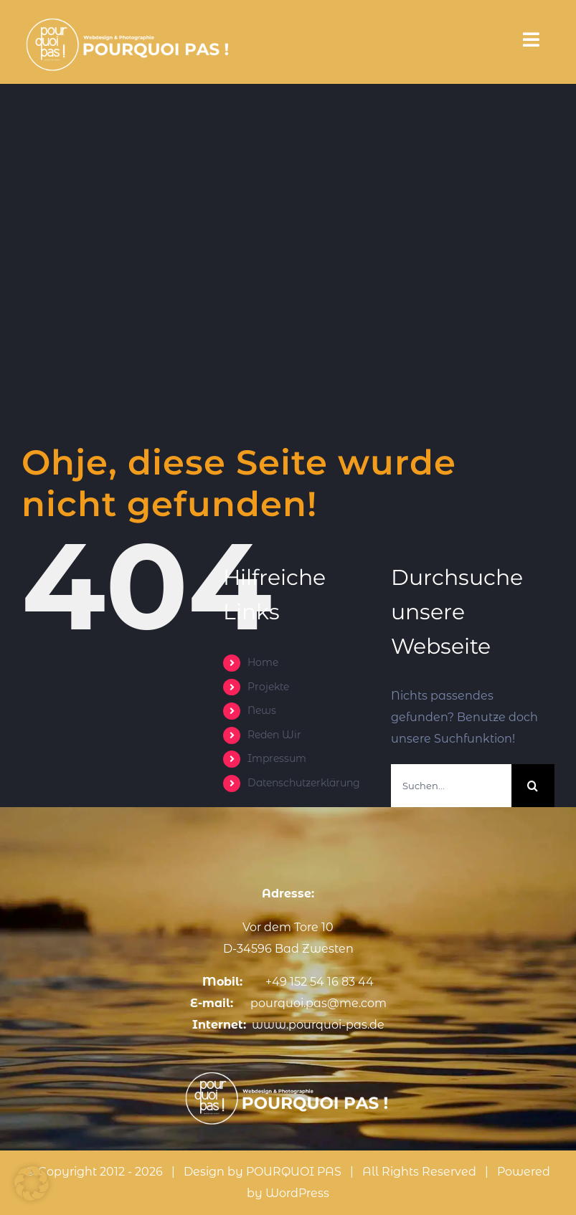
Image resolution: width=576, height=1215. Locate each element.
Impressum (276, 758)
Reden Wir (274, 734)
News (261, 710)
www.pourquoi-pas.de (318, 1024)
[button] (31, 1183)
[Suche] (532, 785)
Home (262, 662)
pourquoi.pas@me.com (318, 1003)
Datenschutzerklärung (303, 782)
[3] (129, 23)
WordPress (297, 1193)
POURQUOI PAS (293, 1171)
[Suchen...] (451, 785)
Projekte (268, 686)
